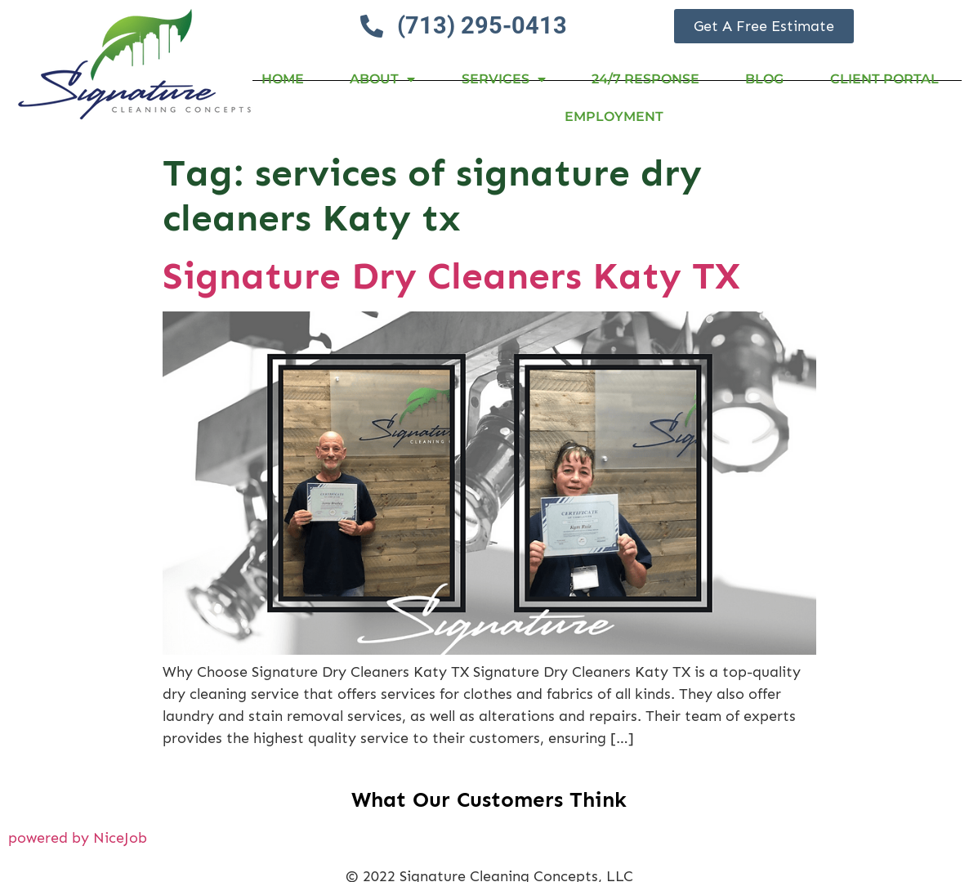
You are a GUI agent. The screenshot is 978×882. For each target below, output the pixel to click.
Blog (764, 79)
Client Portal (884, 79)
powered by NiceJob (77, 838)
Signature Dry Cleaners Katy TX (451, 275)
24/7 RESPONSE (645, 79)
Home (282, 79)
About (382, 79)
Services (504, 79)
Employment (614, 116)
